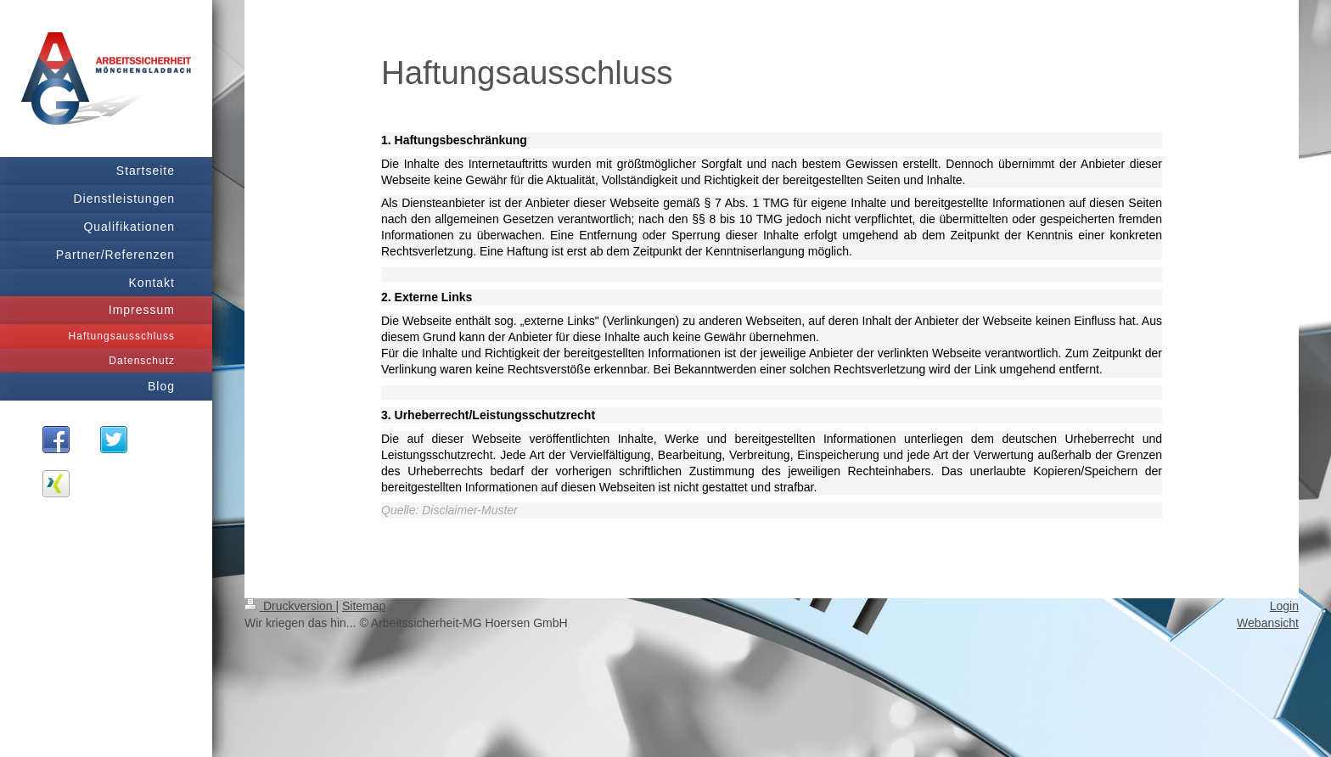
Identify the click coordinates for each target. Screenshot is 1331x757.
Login (1284, 606)
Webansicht (1268, 623)
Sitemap (363, 606)
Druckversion (289, 606)
